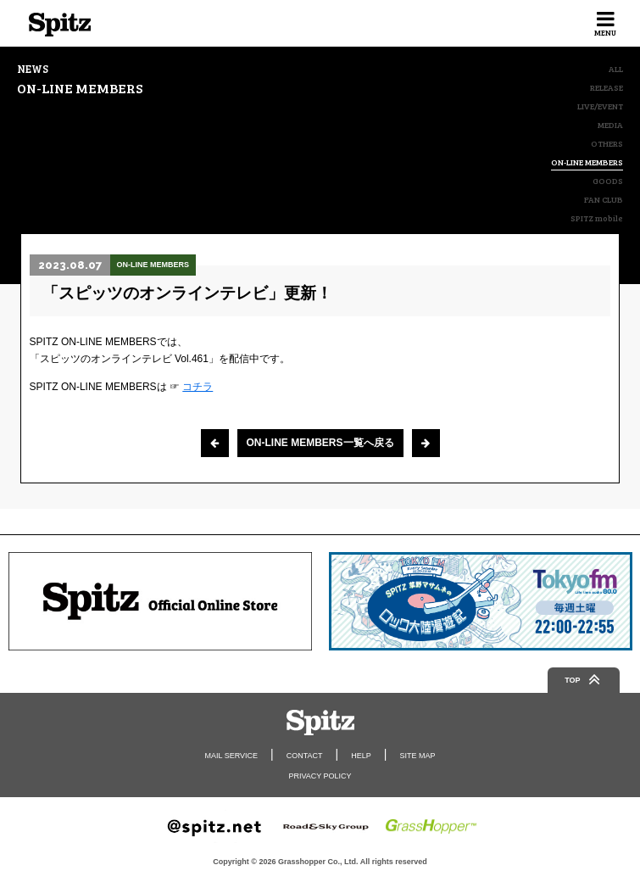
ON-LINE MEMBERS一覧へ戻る (320, 443)
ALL (616, 68)
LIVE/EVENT (600, 106)
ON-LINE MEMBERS (587, 162)
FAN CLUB (603, 199)
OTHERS (607, 143)
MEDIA (610, 124)
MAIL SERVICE (232, 755)
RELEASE (606, 87)
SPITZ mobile (596, 218)
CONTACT (305, 755)
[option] (160, 601)
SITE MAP (417, 755)
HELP (361, 755)
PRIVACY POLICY (319, 776)
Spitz (60, 24)
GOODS (608, 180)
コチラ (197, 387)
